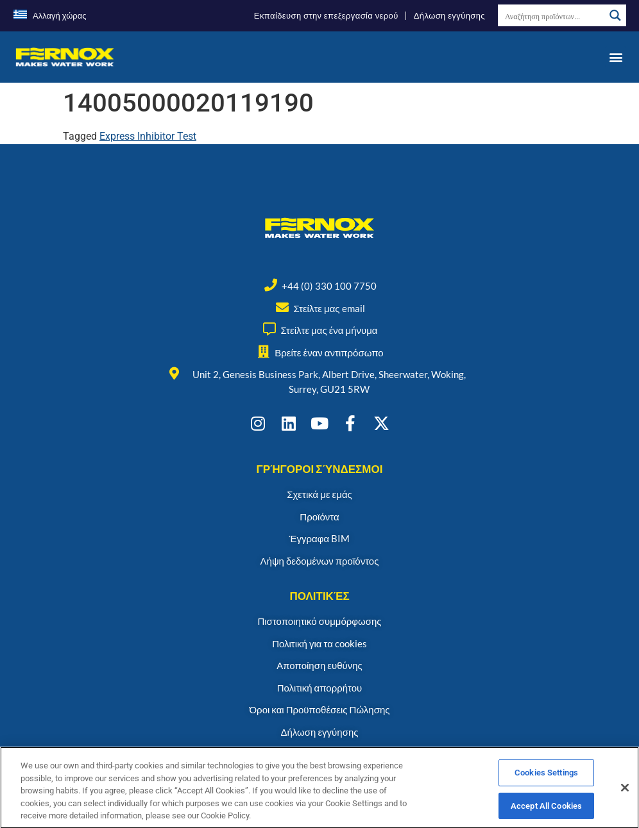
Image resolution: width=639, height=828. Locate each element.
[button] (615, 56)
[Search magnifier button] (615, 15)
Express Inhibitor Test (147, 136)
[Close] (625, 802)
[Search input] (552, 15)
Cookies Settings (546, 786)
